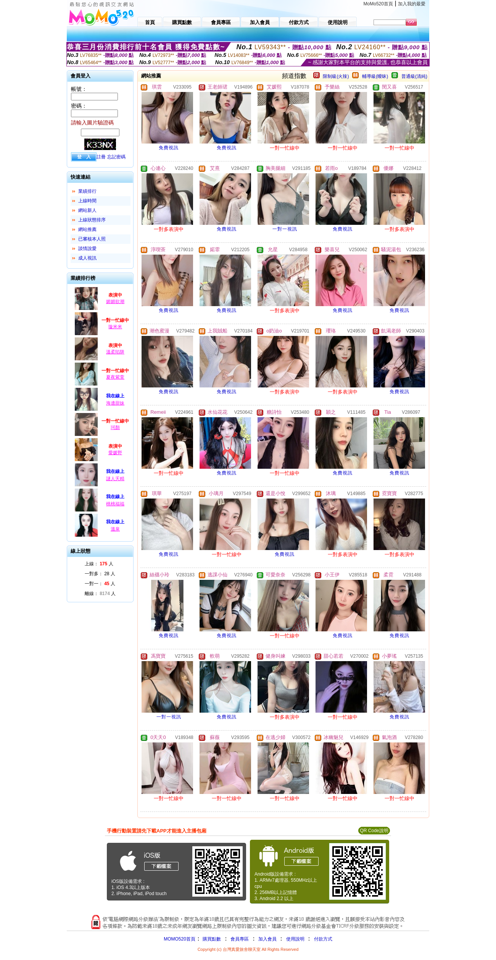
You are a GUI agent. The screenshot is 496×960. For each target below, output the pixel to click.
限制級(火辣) (336, 76)
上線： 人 (99, 563)
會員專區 (239, 939)
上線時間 (87, 200)
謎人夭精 (115, 478)
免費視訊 (169, 147)
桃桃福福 (115, 504)
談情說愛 (87, 248)
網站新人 (87, 210)
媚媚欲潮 (115, 301)
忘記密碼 (116, 157)
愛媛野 (115, 452)
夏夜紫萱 (115, 377)
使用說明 (295, 939)
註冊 (101, 157)
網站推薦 (87, 229)
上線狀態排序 (92, 220)
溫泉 (115, 529)
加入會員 (267, 939)
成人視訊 (87, 258)
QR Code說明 (374, 830)
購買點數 (211, 939)
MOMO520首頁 (179, 939)
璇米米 (115, 326)
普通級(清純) (414, 76)
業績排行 (87, 191)
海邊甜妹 (115, 403)
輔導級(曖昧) (375, 76)
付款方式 (323, 939)
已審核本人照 (92, 239)
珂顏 (115, 427)
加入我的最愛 (411, 3)
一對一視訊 (284, 229)
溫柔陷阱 (115, 352)
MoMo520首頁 (378, 3)
